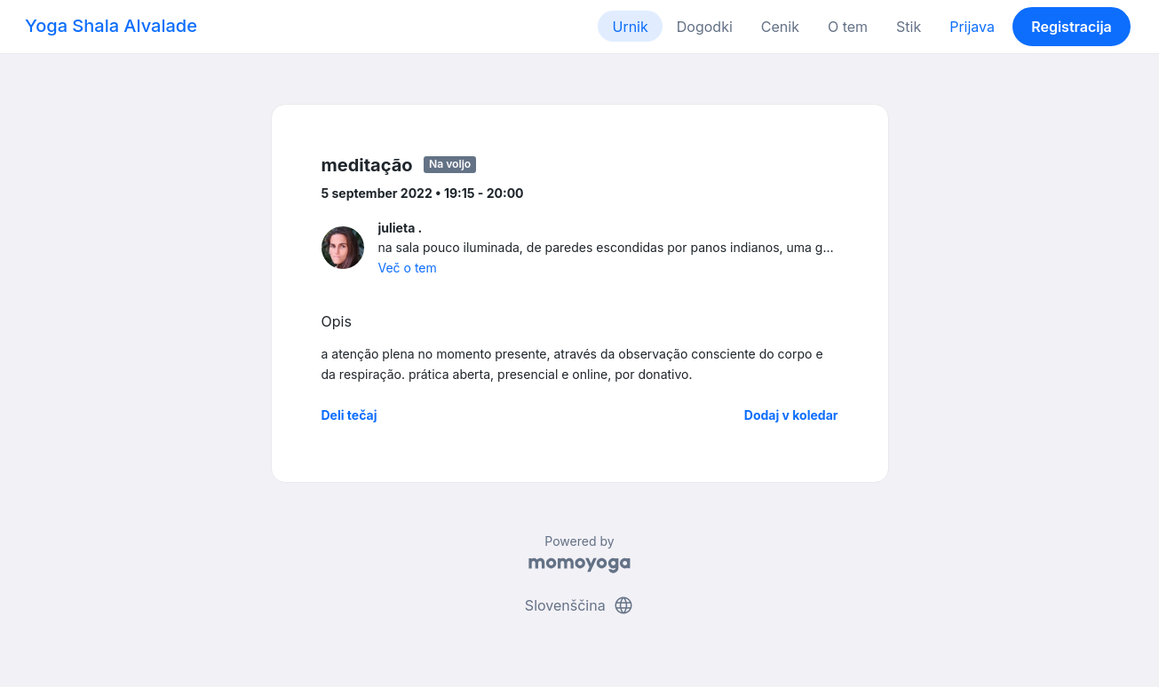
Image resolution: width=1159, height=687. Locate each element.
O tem (848, 27)
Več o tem (407, 267)
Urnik (629, 27)
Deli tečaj (349, 414)
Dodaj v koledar (791, 414)
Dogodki (705, 27)
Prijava (972, 27)
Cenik (780, 27)
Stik (908, 27)
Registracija (1071, 27)
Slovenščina (579, 605)
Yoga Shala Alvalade (111, 25)
